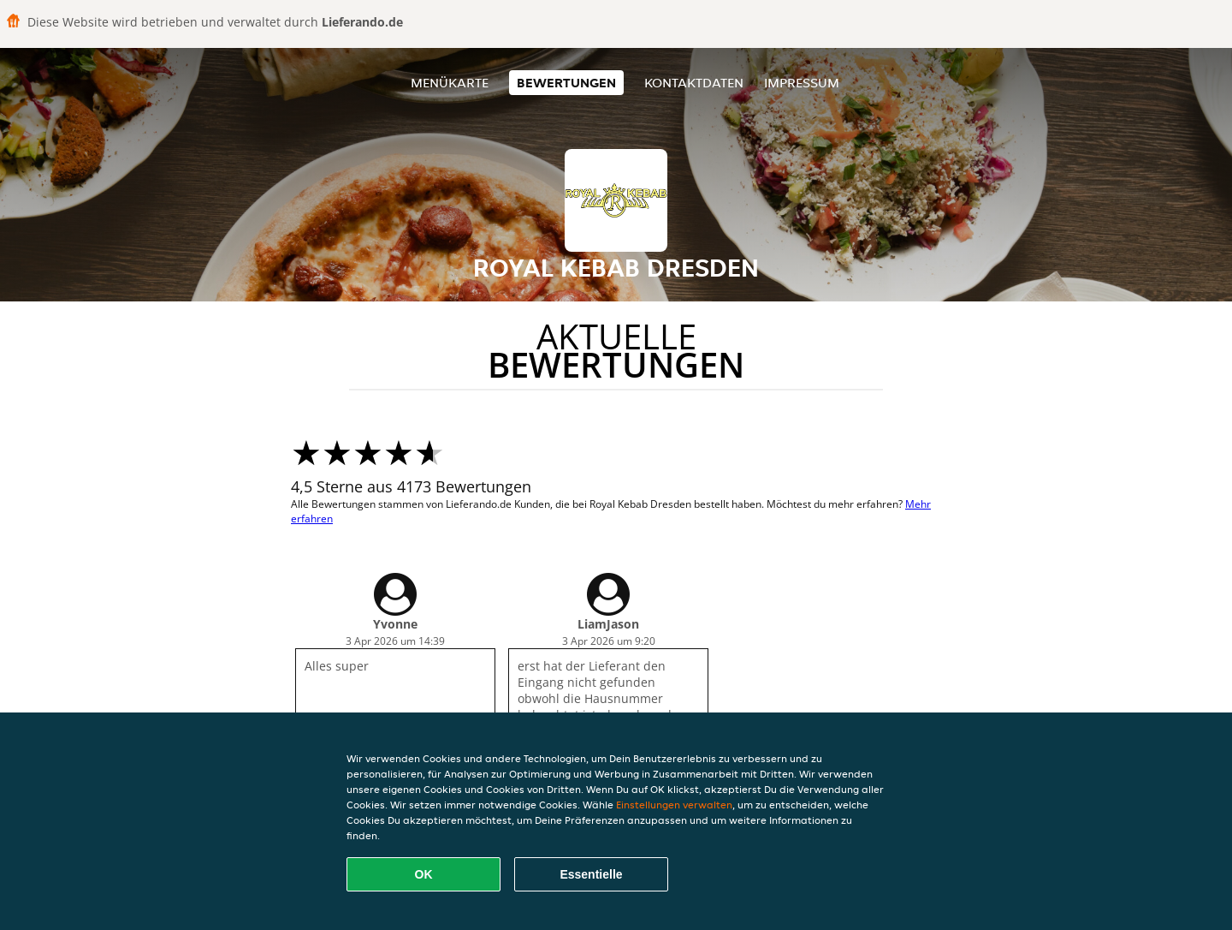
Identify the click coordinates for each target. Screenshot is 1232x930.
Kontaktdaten (693, 83)
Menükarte (450, 83)
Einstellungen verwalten (674, 804)
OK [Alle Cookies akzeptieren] (424, 874)
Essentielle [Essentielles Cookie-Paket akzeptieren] (591, 874)
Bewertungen (566, 83)
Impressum (801, 83)
